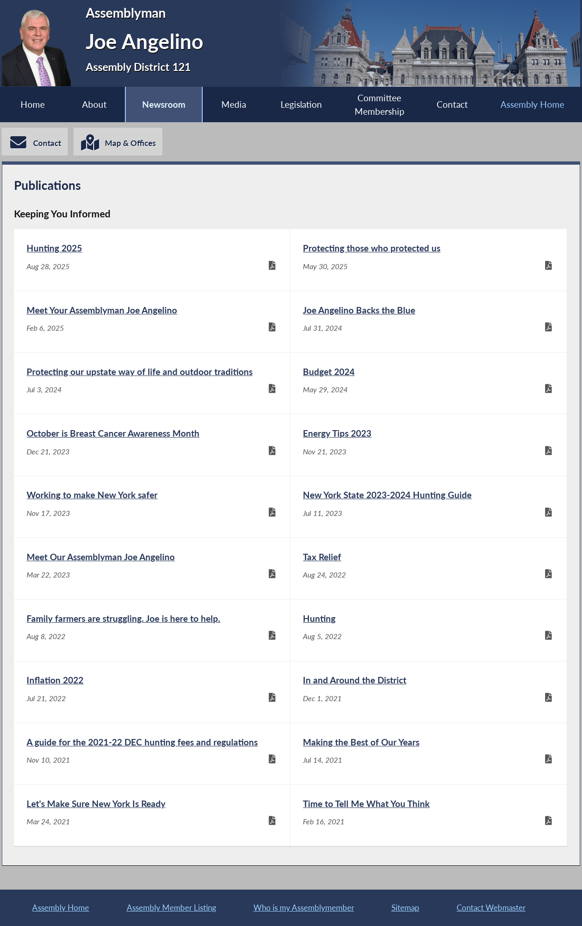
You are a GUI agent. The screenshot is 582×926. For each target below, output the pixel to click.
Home (33, 104)
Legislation (301, 104)
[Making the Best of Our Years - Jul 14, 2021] (428, 753)
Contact (452, 104)
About (94, 104)
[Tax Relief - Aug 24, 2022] (428, 568)
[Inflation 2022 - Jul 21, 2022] (152, 692)
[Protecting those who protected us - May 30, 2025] (428, 259)
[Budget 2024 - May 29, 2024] (428, 383)
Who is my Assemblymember (303, 907)
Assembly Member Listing (171, 907)
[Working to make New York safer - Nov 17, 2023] (152, 506)
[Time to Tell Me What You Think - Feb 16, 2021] (428, 815)
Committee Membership (379, 104)
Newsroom (163, 104)
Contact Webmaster (491, 907)
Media (233, 104)
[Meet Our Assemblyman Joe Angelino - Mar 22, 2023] (152, 568)
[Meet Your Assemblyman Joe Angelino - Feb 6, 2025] (152, 321)
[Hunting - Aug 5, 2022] (428, 630)
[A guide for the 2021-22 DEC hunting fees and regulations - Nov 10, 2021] (152, 753)
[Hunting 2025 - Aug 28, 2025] (152, 259)
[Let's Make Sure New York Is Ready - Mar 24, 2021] (152, 815)
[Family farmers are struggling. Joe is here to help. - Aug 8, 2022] (152, 630)
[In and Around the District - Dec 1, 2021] (428, 692)
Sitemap (405, 907)
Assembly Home (532, 104)
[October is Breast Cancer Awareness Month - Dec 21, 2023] (152, 444)
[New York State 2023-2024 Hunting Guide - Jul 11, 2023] (428, 506)
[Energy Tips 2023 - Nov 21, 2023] (428, 444)
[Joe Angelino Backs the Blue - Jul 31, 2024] (428, 321)
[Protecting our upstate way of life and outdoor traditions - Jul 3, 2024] (152, 383)
